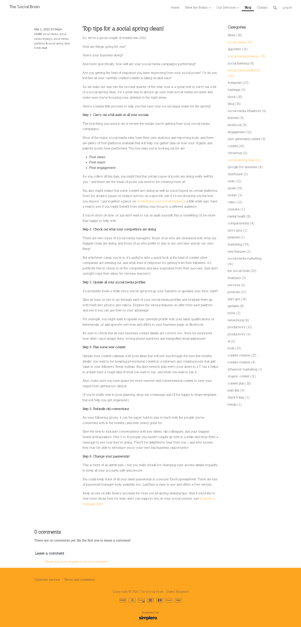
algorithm (237, 49)
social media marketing (244, 261)
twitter (235, 195)
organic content (242, 376)
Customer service (47, 579)
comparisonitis (241, 223)
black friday (239, 397)
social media (50, 34)
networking (238, 320)
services (236, 285)
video (235, 202)
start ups (237, 299)
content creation (242, 355)
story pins (237, 230)
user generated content (246, 139)
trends (235, 404)
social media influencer (247, 111)
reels (234, 181)
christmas (237, 153)
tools (234, 348)
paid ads (236, 390)
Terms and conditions (79, 579)
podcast (237, 292)
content (236, 146)
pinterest (236, 237)
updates (236, 306)
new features (239, 251)
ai (231, 341)
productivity (240, 327)
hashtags (236, 89)
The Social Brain (24, 6)
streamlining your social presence (161, 201)
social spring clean (59, 43)
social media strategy (246, 56)
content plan (239, 383)
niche (234, 313)
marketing (238, 244)
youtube (236, 209)
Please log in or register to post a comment (76, 561)
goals (235, 188)
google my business (245, 167)
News (235, 35)
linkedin (236, 117)
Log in (287, 7)
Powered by (98, 615)
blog (234, 103)
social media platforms (244, 72)
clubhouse (238, 174)
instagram (238, 82)
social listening (241, 63)
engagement (239, 132)
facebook (237, 125)
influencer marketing (245, 369)
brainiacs (237, 278)
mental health (239, 216)
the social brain (242, 270)
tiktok (235, 97)
